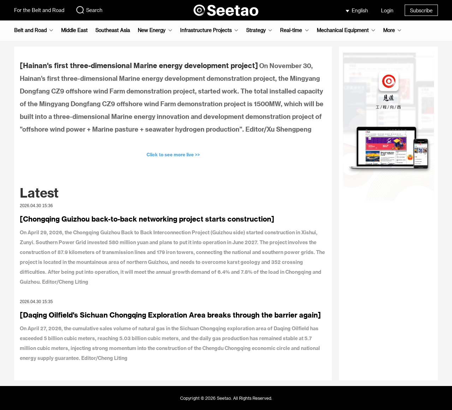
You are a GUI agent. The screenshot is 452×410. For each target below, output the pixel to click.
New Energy (151, 30)
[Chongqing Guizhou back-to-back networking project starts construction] (147, 219)
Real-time (291, 30)
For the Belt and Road (39, 10)
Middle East (74, 30)
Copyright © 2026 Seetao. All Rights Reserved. (226, 398)
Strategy (256, 30)
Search (89, 10)
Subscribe (421, 10)
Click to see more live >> (173, 154)
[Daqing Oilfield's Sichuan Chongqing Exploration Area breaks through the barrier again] (170, 314)
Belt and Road (30, 30)
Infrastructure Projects (206, 30)
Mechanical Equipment (343, 30)
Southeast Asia (112, 30)
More (389, 30)
